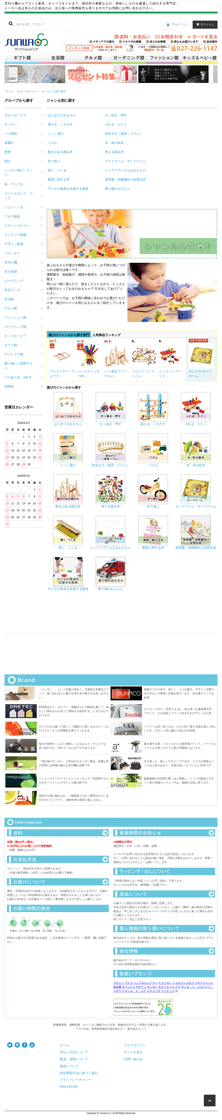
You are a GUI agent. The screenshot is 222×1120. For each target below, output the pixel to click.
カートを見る (133, 1052)
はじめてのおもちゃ (62, 115)
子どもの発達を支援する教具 (68, 188)
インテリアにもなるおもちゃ (125, 170)
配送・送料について (74, 1059)
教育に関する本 (59, 179)
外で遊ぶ (54, 161)
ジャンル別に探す (55, 91)
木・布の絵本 (114, 143)
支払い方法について (74, 1052)
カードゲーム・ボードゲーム (125, 161)
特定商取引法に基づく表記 (79, 1073)
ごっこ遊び (55, 133)
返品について (69, 1066)
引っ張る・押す (116, 115)
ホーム (10, 91)
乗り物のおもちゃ (117, 188)
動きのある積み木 (60, 152)
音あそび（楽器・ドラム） (124, 133)
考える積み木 (114, 152)
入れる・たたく (116, 124)
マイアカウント (135, 1045)
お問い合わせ (133, 1059)
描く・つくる (57, 170)
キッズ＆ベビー (29, 91)
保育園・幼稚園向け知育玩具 (125, 179)
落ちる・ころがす (60, 124)
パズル (52, 143)
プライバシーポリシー (75, 1079)
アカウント (179, 24)
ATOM (73, 1086)
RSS (63, 1086)
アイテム (204, 24)
